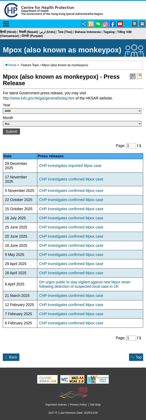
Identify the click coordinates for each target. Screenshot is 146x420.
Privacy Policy (78, 404)
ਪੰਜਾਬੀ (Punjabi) (32, 36)
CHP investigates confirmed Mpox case (71, 179)
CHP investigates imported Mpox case (70, 166)
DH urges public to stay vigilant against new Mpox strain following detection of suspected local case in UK (84, 284)
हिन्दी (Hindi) (8, 32)
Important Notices (56, 404)
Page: (121, 145)
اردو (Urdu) (47, 32)
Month (8, 118)
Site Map (95, 404)
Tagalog (109, 32)
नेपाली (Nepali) (28, 32)
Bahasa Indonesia (88, 32)
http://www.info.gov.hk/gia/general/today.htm (39, 98)
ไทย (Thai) (65, 32)
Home (12, 65)
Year (6, 105)
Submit (11, 131)
